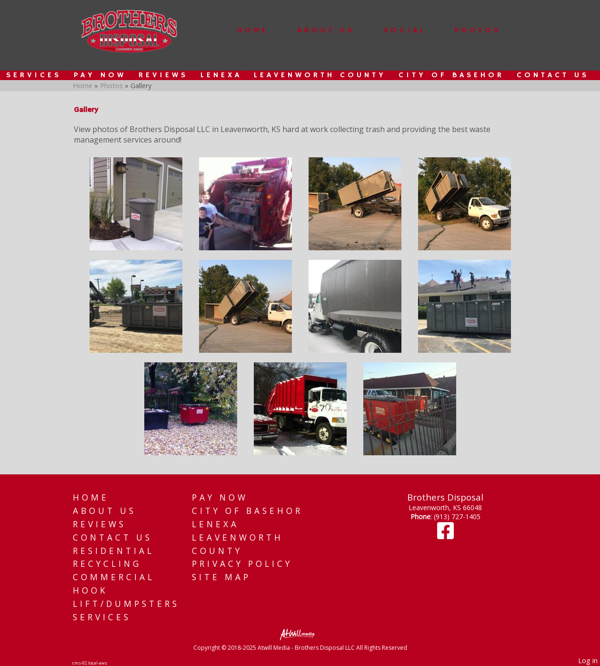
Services (33, 75)
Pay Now (100, 75)
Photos (478, 30)
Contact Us (553, 75)
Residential (113, 550)
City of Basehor (451, 75)
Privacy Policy (242, 563)
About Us (326, 30)
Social (404, 30)
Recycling (107, 563)
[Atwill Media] (300, 634)
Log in (588, 660)
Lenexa (221, 75)
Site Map (221, 577)
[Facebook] (445, 535)
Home (253, 30)
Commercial (114, 577)
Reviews (163, 75)
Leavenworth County (320, 75)
